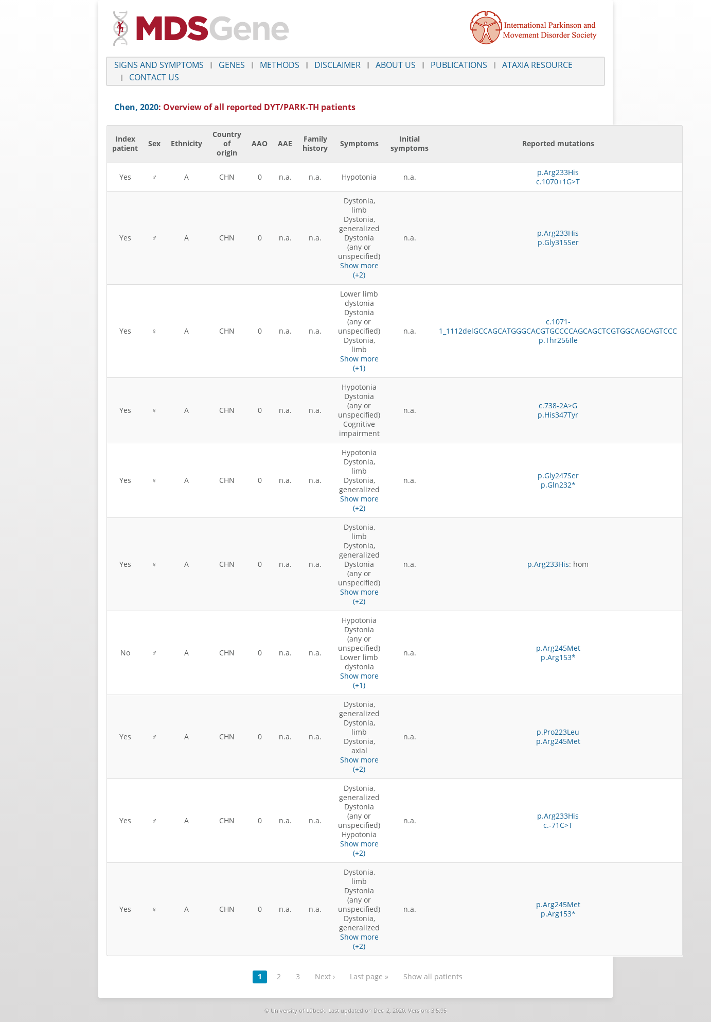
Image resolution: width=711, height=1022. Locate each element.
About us (396, 65)
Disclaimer (337, 65)
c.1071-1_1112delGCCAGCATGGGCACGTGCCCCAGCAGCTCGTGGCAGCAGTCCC (558, 326)
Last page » (369, 976)
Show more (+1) (359, 363)
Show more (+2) (359, 270)
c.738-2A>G (558, 405)
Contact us (154, 77)
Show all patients (433, 976)
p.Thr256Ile (558, 340)
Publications (459, 65)
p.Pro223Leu (558, 732)
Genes (232, 65)
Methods (279, 65)
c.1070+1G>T (558, 181)
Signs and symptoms (159, 65)
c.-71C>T (558, 825)
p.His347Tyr (558, 415)
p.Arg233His (558, 172)
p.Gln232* (558, 485)
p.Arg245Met (558, 648)
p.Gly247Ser (558, 475)
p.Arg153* (558, 657)
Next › (325, 976)
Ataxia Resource (537, 65)
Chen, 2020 (136, 107)
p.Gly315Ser (558, 242)
